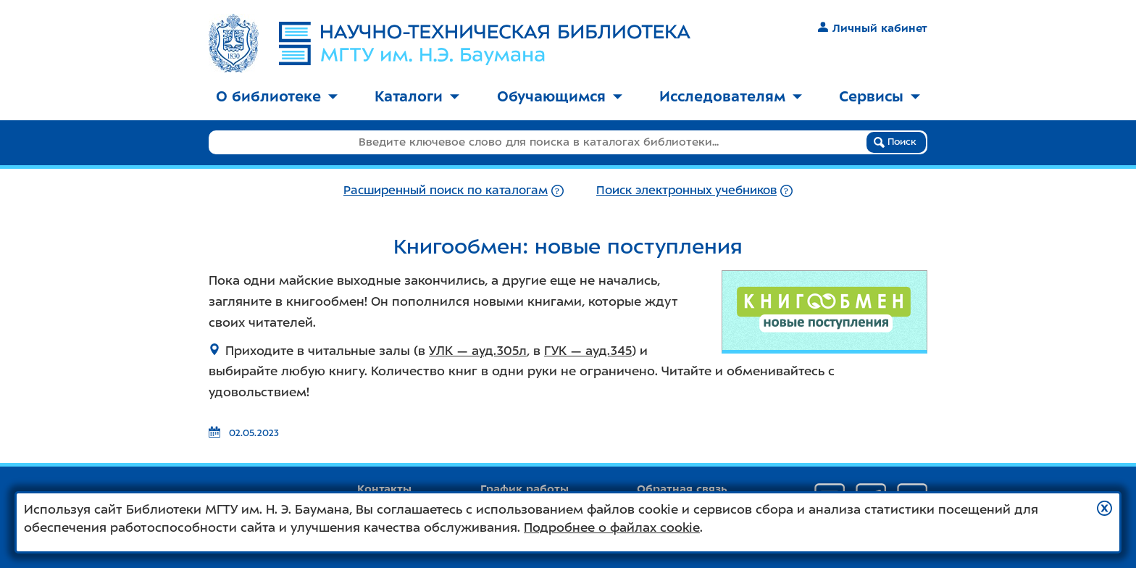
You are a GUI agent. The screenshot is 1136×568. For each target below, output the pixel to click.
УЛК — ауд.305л (478, 350)
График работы (524, 489)
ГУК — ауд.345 (588, 350)
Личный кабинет (872, 28)
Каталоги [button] (417, 96)
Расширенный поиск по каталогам (445, 190)
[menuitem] (277, 97)
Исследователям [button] (730, 96)
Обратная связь (682, 489)
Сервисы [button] (879, 96)
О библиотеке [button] (277, 96)
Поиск (895, 142)
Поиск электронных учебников (686, 190)
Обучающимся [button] (559, 96)
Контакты (384, 489)
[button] (1104, 508)
